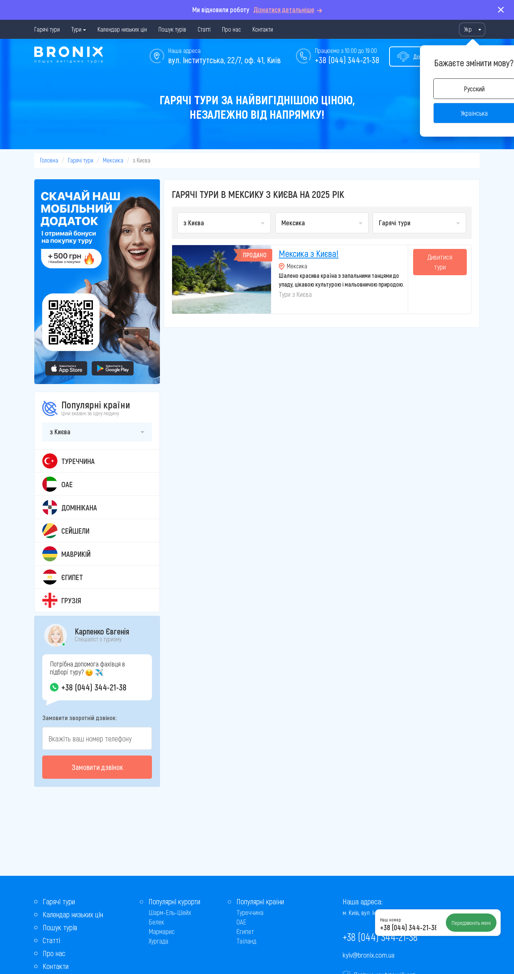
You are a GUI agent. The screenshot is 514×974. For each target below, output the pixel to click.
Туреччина (249, 912)
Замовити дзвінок (97, 767)
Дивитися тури (439, 262)
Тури (76, 29)
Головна (49, 160)
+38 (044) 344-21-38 (347, 60)
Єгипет (245, 931)
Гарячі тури (47, 29)
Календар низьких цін (122, 29)
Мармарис (161, 931)
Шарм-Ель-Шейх (169, 912)
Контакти (262, 29)
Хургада (158, 941)
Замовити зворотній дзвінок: (79, 717)
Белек (156, 922)
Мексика (113, 160)
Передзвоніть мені (471, 922)
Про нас (231, 29)
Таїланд (246, 941)
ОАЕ (241, 922)
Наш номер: (390, 919)
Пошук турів (172, 29)
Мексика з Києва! (308, 253)
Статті (204, 29)
